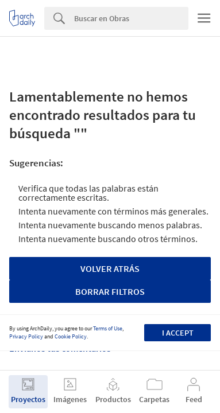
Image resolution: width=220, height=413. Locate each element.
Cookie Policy (71, 336)
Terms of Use (107, 328)
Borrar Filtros (110, 291)
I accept (178, 333)
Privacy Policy (26, 336)
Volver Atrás (110, 268)
